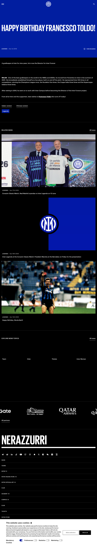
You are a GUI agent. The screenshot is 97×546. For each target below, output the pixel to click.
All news (92, 141)
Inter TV (4, 471)
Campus (4, 499)
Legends (5, 122)
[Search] (93, 4)
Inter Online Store (8, 477)
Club (3, 488)
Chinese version (22, 117)
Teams (4, 465)
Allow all (85, 532)
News (3, 460)
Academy (5, 494)
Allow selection (71, 532)
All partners (6, 420)
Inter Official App (8, 482)
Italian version (7, 117)
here (13, 534)
